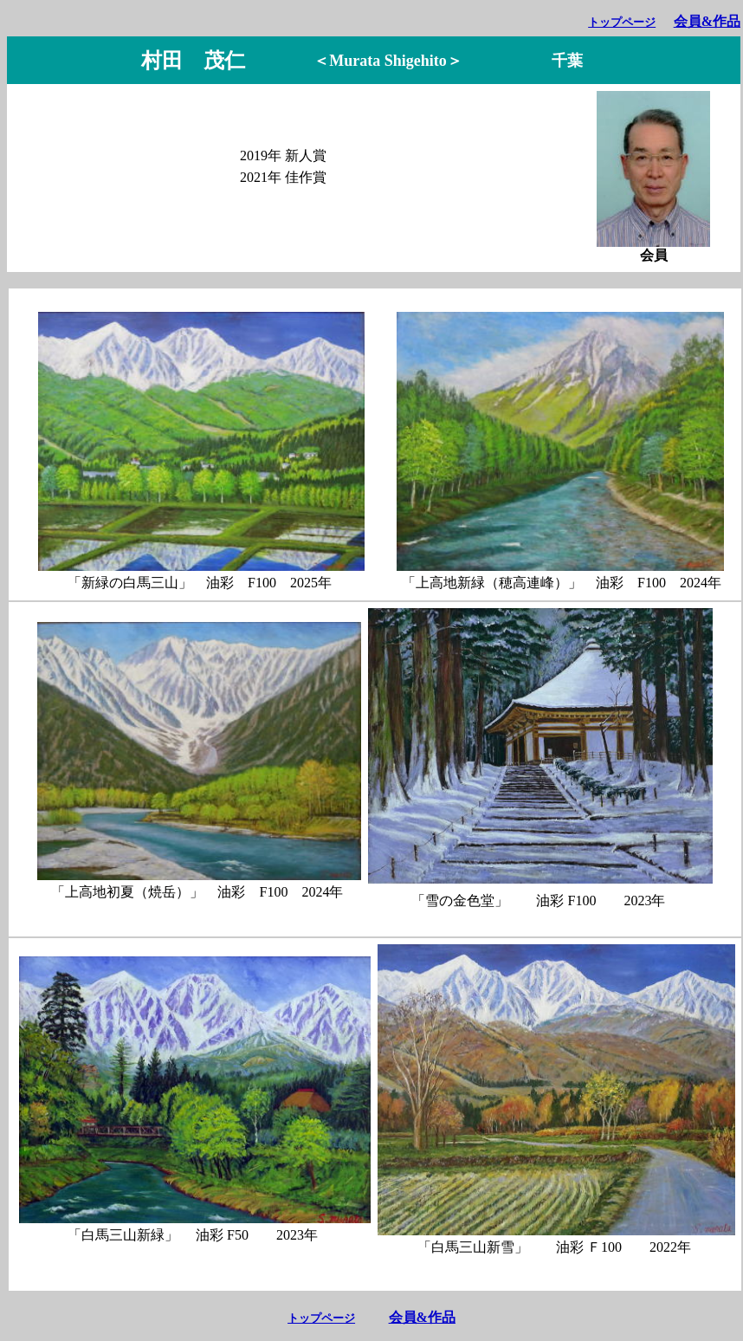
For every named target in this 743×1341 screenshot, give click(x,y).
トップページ (622, 22)
